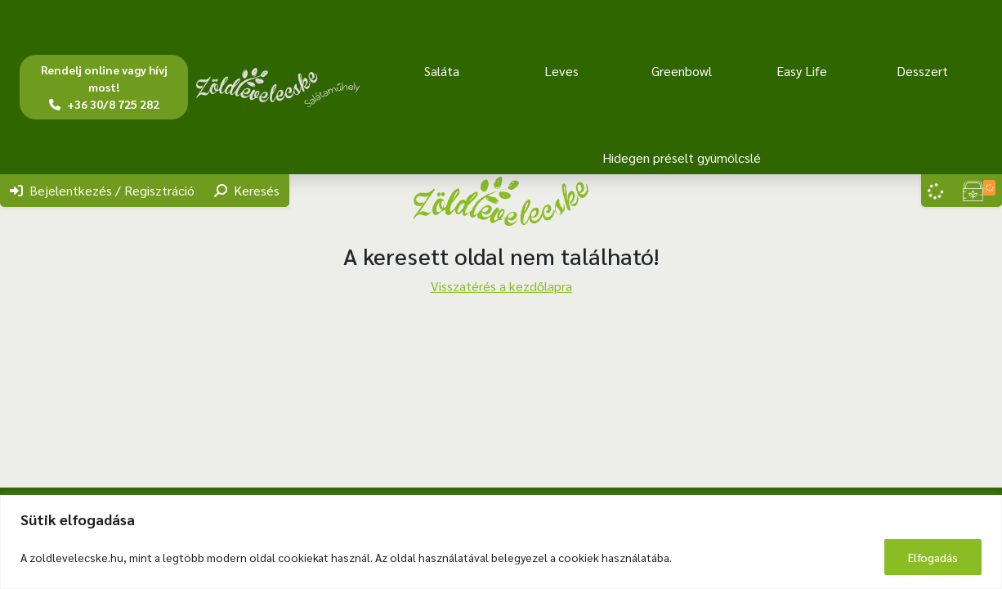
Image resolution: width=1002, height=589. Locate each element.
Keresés (247, 190)
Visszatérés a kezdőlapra (501, 285)
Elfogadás (933, 557)
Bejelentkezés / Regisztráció (102, 190)
